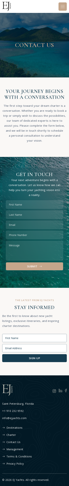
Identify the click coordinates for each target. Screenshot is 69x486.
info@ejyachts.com (14, 418)
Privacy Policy (13, 463)
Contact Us (11, 442)
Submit (34, 266)
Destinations (12, 427)
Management (12, 449)
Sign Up (34, 358)
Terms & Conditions (17, 456)
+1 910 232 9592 (13, 411)
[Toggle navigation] (63, 6)
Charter (9, 434)
